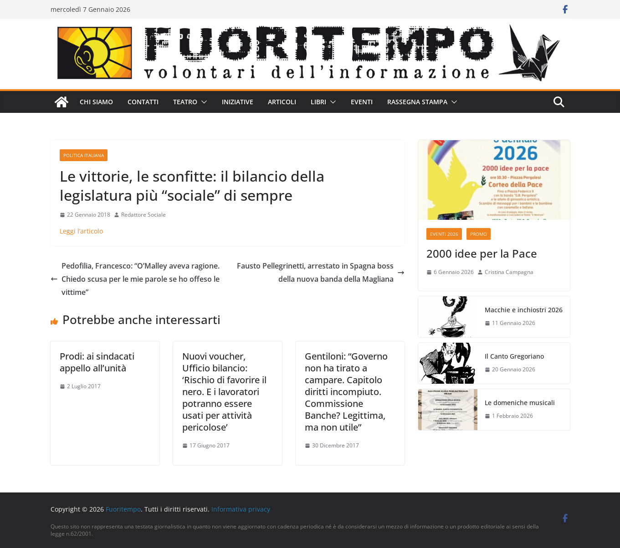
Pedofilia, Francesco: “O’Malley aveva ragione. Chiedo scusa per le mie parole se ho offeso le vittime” (135, 279)
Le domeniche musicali (520, 402)
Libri (318, 101)
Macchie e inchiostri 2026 (524, 309)
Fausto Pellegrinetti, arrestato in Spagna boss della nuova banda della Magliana (321, 272)
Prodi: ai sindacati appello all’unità (97, 362)
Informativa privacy (240, 509)
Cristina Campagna (509, 272)
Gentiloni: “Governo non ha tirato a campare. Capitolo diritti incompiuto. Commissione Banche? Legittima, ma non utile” (346, 391)
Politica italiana (83, 155)
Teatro (185, 101)
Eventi (362, 101)
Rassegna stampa (417, 101)
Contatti (143, 101)
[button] (202, 102)
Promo (478, 234)
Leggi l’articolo (81, 231)
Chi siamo (96, 101)
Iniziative (237, 101)
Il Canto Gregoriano (514, 356)
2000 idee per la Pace (481, 253)
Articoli (282, 101)
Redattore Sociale (143, 214)
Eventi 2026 (444, 234)
